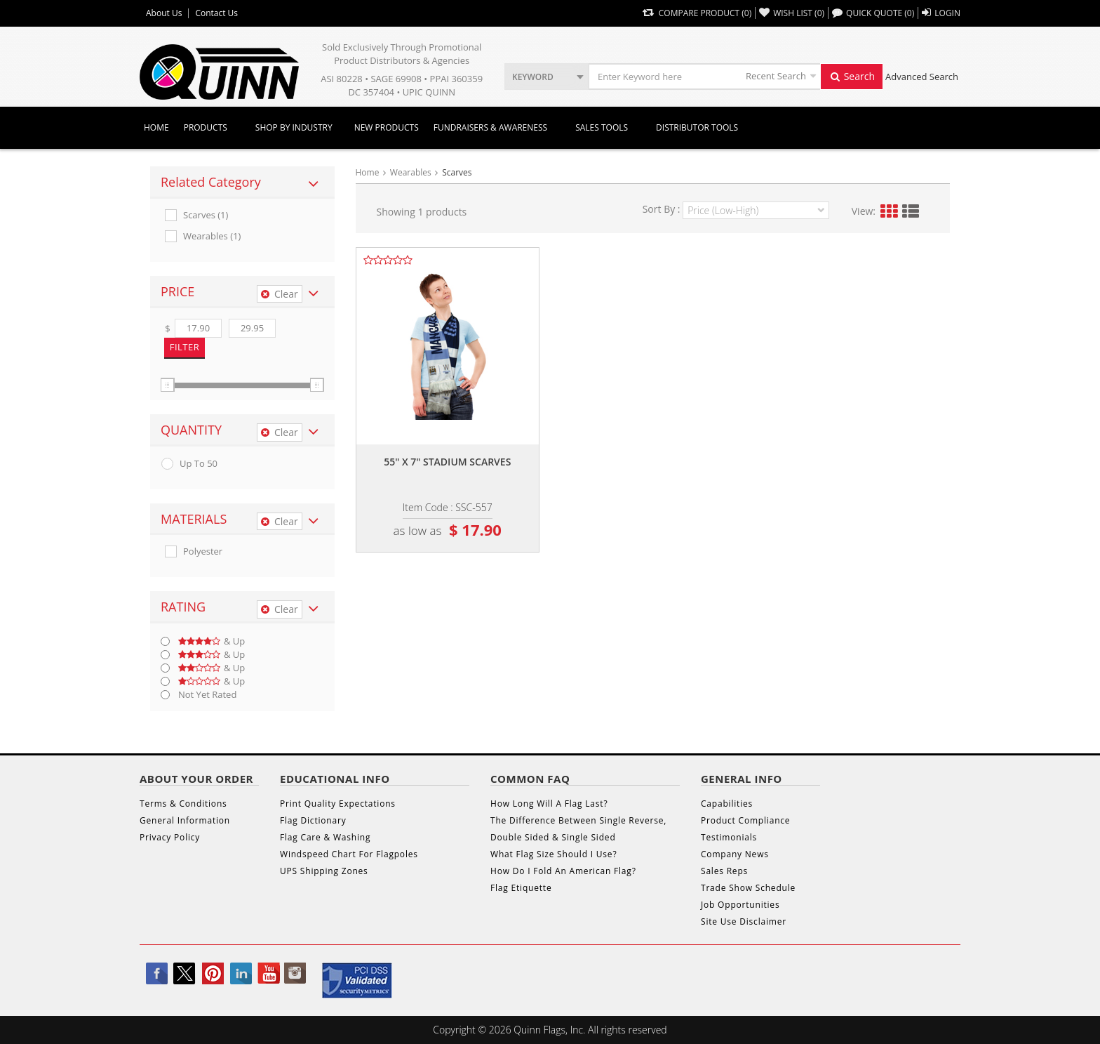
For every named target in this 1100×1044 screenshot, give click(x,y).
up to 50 (198, 464)
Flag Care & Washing (325, 837)
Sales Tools (601, 127)
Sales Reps (724, 871)
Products (205, 127)
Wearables (410, 172)
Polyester (202, 551)
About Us (164, 13)
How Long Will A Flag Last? (549, 804)
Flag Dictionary (313, 820)
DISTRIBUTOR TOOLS (697, 127)
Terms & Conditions (183, 804)
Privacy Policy (170, 837)
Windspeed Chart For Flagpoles (349, 854)
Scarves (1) (205, 215)
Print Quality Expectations (338, 804)
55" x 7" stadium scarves (447, 461)
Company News (735, 854)
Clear (279, 293)
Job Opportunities (740, 905)
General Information (185, 820)
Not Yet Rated (207, 695)
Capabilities (727, 804)
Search (852, 76)
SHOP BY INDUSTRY (294, 127)
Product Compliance (745, 820)
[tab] (242, 182)
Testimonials (729, 837)
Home (156, 127)
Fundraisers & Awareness (490, 127)
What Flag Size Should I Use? (553, 854)
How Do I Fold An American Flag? (563, 871)
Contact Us (216, 13)
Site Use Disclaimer (743, 921)
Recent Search (776, 76)
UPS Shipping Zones (324, 871)
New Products (386, 127)
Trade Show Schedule (748, 888)
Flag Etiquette (520, 888)
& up (211, 641)
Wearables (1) (212, 236)
